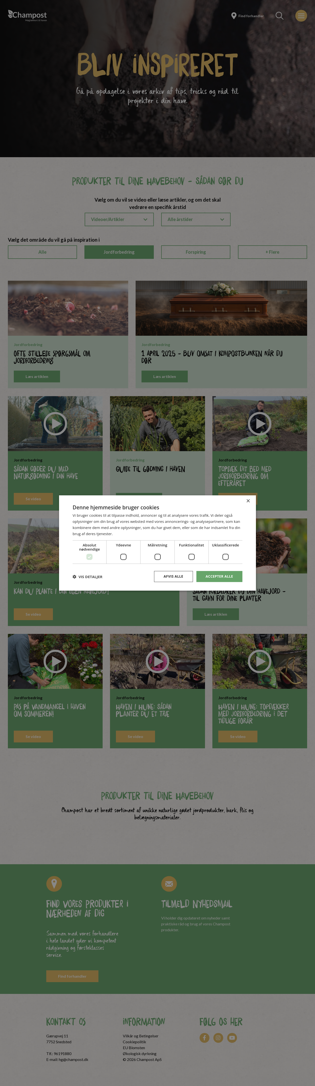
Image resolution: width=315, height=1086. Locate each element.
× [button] (248, 501)
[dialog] (157, 543)
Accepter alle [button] (219, 576)
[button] (87, 576)
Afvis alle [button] (173, 576)
